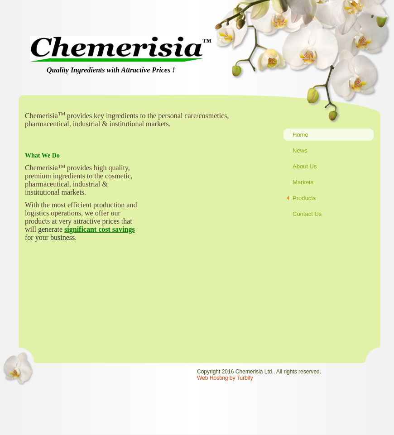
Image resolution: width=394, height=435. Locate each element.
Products (304, 198)
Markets (303, 182)
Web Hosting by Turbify (225, 378)
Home (300, 134)
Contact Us (307, 213)
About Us (305, 166)
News (300, 150)
